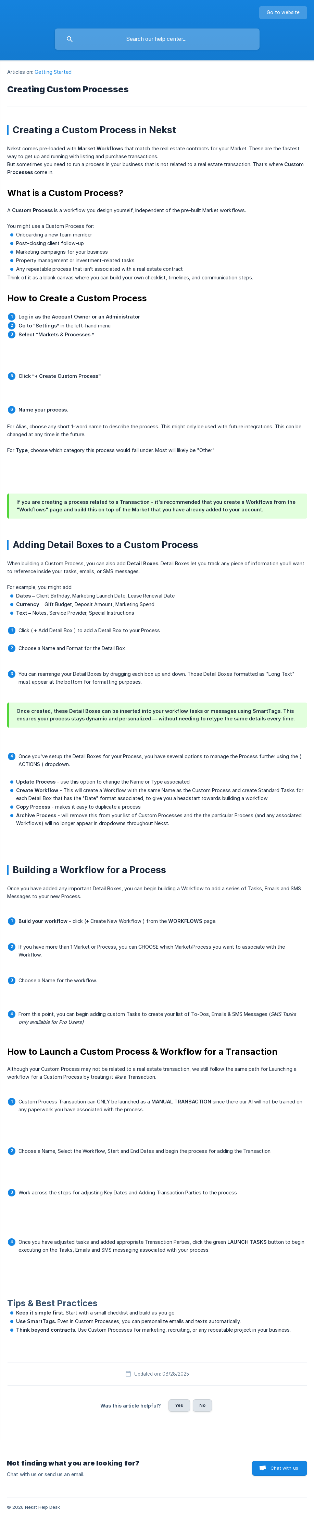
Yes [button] (179, 1405)
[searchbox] (157, 39)
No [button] (202, 1405)
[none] (283, 12)
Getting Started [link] (53, 72)
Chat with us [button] (284, 1468)
